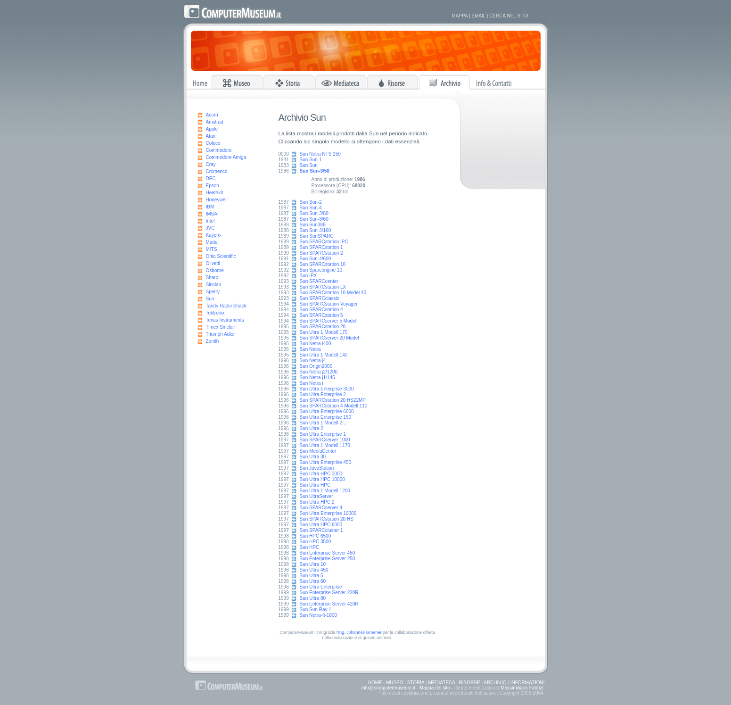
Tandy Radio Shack (226, 305)
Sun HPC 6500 (315, 536)
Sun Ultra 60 (313, 581)
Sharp (212, 277)
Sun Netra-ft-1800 (318, 615)
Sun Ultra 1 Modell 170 (324, 332)
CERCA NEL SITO (508, 15)
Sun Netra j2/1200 (319, 371)
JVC (210, 228)
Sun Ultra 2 (311, 428)
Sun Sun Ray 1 (315, 609)
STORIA (416, 682)
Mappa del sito (434, 687)
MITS (211, 249)
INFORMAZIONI (527, 682)
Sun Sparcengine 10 (321, 270)
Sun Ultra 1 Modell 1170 (325, 445)
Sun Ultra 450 (314, 569)
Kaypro (213, 235)
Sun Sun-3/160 (315, 230)
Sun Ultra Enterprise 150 (326, 417)
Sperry (213, 291)
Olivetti (213, 263)
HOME (375, 682)
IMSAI (212, 213)
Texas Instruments (225, 320)
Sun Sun (309, 165)
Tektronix (215, 312)
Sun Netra (310, 349)
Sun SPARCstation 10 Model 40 (333, 292)
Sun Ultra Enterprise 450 (326, 462)
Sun (210, 298)
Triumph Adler (220, 334)
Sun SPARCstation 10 (323, 264)
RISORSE (469, 682)
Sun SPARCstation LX (323, 287)
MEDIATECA (441, 682)
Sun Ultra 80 (313, 598)
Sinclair (214, 284)
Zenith (212, 341)
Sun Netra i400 (315, 343)
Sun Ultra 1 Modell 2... (323, 422)
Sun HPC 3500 (315, 541)
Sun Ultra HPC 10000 (322, 479)
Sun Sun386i (313, 224)
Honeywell (217, 199)
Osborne (215, 270)
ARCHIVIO (495, 682)
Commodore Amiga (226, 157)
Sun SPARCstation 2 (321, 253)
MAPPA (460, 15)
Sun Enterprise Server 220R (329, 592)
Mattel (212, 242)
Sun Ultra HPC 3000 (321, 473)
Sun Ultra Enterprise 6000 (327, 411)
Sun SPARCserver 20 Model (329, 337)
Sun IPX (308, 275)
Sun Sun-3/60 (314, 219)
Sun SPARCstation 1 (321, 247)
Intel (210, 221)
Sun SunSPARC (317, 236)
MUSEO (394, 682)
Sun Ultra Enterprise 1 (323, 434)
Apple (212, 129)
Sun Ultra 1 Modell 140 (324, 354)
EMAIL (478, 15)
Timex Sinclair (220, 327)
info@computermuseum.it (388, 687)
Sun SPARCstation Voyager (329, 304)
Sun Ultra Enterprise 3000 (327, 388)
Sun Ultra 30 (313, 456)
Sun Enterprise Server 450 (327, 553)
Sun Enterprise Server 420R (329, 603)
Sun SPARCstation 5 (321, 315)
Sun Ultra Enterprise (321, 586)
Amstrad (214, 121)
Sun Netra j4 (313, 360)
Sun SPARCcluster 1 (321, 530)
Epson (212, 185)
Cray (211, 164)
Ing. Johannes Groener (359, 632)
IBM (210, 206)
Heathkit (214, 192)
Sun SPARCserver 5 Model (328, 320)
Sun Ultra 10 (313, 564)
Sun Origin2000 (316, 366)
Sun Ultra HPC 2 (317, 502)
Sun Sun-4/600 (315, 258)
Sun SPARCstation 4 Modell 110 (334, 405)
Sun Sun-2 (311, 202)
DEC (211, 178)
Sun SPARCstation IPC (324, 241)
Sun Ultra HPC (315, 485)
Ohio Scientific (221, 256)
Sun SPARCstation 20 (323, 326)
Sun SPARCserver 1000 (325, 439)
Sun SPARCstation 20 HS (326, 519)
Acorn (212, 114)
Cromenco (217, 171)
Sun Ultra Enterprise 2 (323, 394)
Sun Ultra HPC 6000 (321, 524)
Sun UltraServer (316, 496)
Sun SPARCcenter (319, 281)
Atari (211, 136)
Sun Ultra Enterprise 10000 (328, 513)
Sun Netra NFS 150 (320, 154)
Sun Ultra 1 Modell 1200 (325, 490)
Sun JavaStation (317, 468)
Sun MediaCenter (318, 451)
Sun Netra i (311, 383)
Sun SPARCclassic (319, 298)
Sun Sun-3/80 (314, 213)
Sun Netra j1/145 (317, 377)
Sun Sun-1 (311, 159)
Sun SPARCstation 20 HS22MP (333, 400)
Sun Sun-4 (311, 207)
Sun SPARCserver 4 (321, 507)
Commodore (219, 150)
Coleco (213, 143)
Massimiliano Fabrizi (522, 687)
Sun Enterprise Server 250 (327, 558)
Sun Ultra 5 (311, 575)
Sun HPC (310, 547)
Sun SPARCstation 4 (321, 309)
